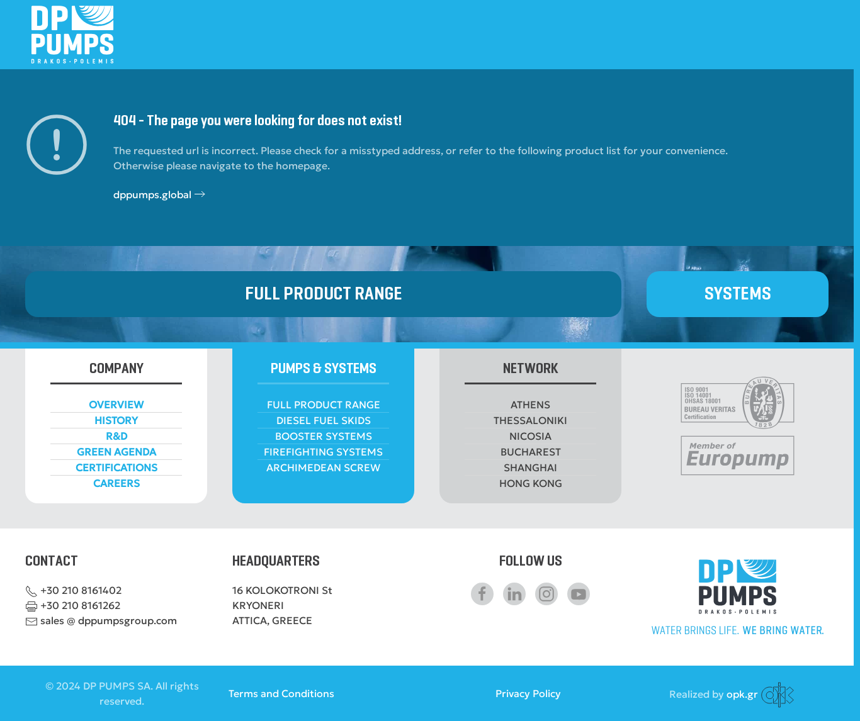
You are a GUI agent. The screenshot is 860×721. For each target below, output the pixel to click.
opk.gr (742, 694)
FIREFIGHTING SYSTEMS (323, 451)
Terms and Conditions (281, 693)
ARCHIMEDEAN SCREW (323, 467)
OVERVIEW (116, 404)
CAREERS (116, 483)
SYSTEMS (737, 294)
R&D (116, 436)
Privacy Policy (528, 693)
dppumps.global (152, 194)
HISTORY (116, 420)
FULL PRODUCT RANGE (323, 294)
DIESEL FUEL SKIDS (323, 420)
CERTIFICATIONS (116, 467)
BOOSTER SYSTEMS (323, 436)
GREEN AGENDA (116, 451)
